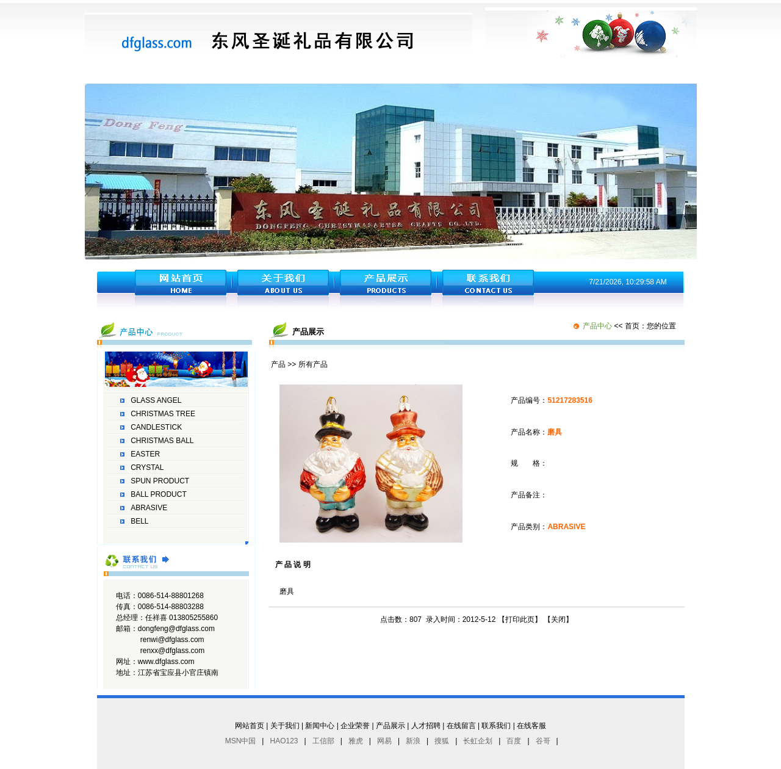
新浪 (413, 741)
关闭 (558, 619)
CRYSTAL (147, 467)
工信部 (323, 741)
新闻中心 (319, 725)
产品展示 (390, 725)
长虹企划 (477, 741)
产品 (278, 364)
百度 (513, 741)
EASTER (145, 454)
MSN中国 (240, 741)
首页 (632, 326)
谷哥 (543, 741)
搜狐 (441, 741)
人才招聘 (426, 725)
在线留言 (461, 725)
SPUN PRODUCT (160, 481)
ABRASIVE (149, 508)
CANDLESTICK (156, 427)
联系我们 (496, 725)
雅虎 (355, 741)
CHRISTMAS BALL (162, 440)
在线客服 (531, 725)
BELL (139, 521)
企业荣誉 (355, 725)
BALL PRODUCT (159, 494)
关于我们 (285, 725)
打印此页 (519, 619)
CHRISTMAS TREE (163, 414)
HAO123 (284, 741)
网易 (384, 741)
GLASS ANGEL (156, 400)
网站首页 (249, 725)
